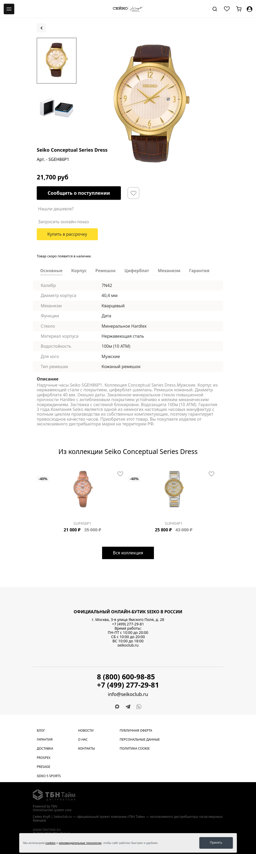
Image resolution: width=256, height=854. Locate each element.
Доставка (45, 748)
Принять (216, 842)
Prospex (44, 757)
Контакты (86, 748)
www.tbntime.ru (47, 830)
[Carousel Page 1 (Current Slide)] (86, 36)
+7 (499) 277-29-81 (128, 623)
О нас (83, 739)
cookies (50, 842)
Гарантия (45, 739)
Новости (85, 730)
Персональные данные (140, 739)
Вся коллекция (128, 553)
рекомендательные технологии (80, 842)
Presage (43, 766)
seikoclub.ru (128, 645)
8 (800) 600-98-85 (126, 676)
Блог (41, 730)
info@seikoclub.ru (128, 694)
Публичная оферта (136, 730)
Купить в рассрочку (67, 234)
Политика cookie (135, 748)
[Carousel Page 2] (89, 36)
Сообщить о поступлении (79, 193)
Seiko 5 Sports (49, 775)
